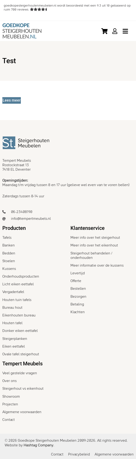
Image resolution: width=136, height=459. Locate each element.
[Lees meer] (11, 100)
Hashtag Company (38, 445)
